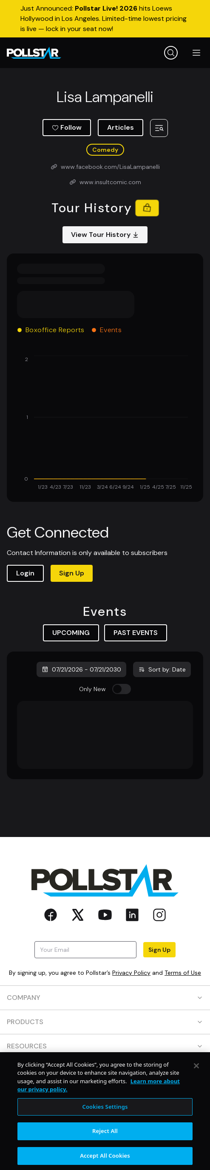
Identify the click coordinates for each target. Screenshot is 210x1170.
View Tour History (105, 234)
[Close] (196, 1073)
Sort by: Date (162, 669)
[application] (105, 424)
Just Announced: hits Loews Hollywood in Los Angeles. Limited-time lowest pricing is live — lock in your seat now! (103, 18)
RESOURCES (105, 1046)
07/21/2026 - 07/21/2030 (81, 669)
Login (25, 573)
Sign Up (71, 573)
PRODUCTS (105, 1021)
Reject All (105, 1138)
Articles (120, 127)
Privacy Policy (131, 972)
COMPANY (105, 997)
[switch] (121, 689)
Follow (67, 127)
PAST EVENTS (136, 632)
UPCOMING (71, 632)
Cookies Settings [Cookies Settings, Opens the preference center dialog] (105, 1114)
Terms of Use (183, 972)
